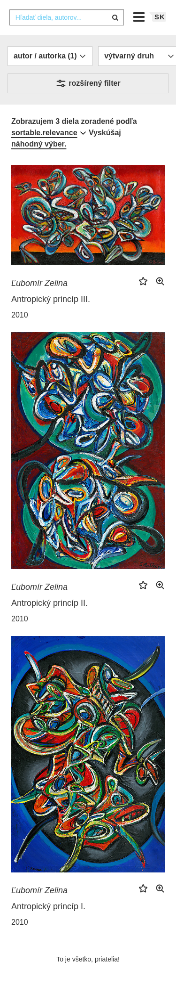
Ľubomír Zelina (39, 283)
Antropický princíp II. (49, 603)
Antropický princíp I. (48, 906)
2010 (19, 315)
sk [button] (159, 17)
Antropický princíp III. (50, 299)
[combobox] (66, 17)
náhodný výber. (38, 144)
